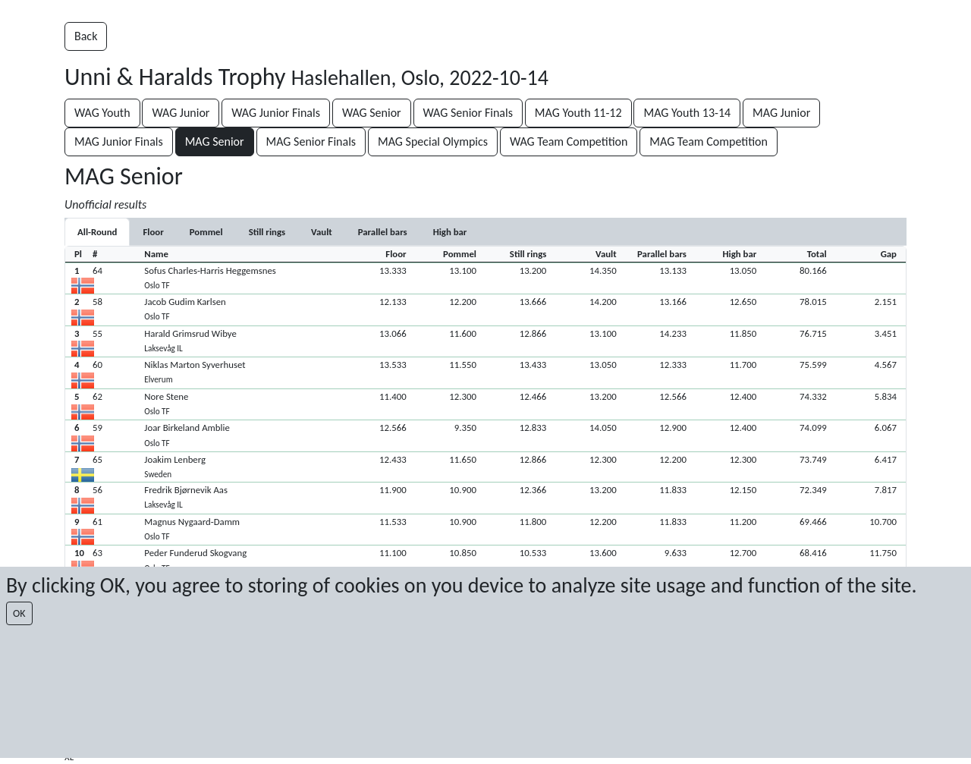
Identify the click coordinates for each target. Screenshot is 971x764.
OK (19, 613)
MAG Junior (781, 112)
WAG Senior (371, 112)
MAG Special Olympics (433, 141)
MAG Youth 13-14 (687, 112)
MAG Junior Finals (118, 141)
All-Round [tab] (97, 231)
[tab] (153, 232)
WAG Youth (102, 112)
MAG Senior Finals (311, 141)
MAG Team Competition (708, 141)
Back (85, 36)
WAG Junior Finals (275, 112)
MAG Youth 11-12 (578, 112)
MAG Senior (214, 141)
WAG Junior (180, 112)
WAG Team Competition (568, 141)
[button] (485, 278)
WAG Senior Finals (468, 112)
